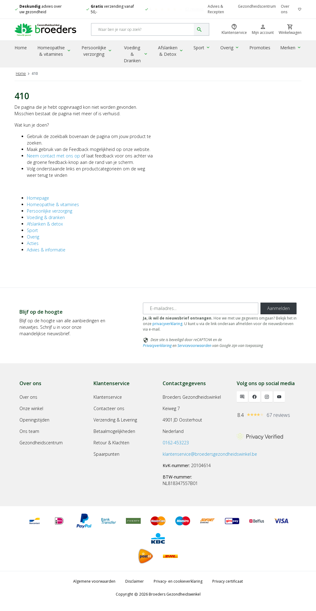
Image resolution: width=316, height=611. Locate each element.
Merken (291, 49)
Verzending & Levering (115, 426)
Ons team (29, 438)
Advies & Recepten (216, 9)
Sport (203, 49)
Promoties (260, 49)
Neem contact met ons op (53, 162)
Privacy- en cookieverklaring (178, 587)
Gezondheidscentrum (257, 6)
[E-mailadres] (200, 315)
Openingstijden (34, 426)
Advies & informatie (46, 256)
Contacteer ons (109, 415)
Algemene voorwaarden (94, 587)
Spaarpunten (106, 460)
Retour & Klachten (111, 449)
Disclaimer (134, 587)
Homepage (38, 204)
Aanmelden (278, 315)
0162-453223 (176, 449)
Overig (231, 49)
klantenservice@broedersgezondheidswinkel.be (210, 460)
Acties (33, 250)
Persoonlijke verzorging (98, 52)
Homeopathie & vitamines (55, 52)
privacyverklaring (167, 330)
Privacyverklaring (157, 352)
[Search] (142, 30)
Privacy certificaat (227, 587)
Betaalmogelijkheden (114, 438)
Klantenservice (108, 403)
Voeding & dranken (46, 224)
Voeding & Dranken (137, 52)
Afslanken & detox (45, 230)
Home (21, 49)
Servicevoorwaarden (194, 352)
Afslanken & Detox (172, 52)
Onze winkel (31, 415)
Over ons (285, 9)
